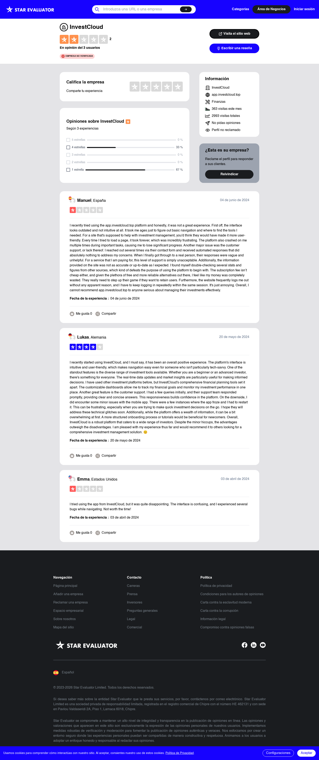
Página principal (65, 586)
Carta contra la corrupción (219, 611)
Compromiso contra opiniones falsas (227, 627)
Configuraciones (278, 753)
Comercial (134, 627)
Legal (131, 619)
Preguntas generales (142, 611)
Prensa (132, 594)
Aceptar (306, 753)
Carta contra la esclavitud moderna (226, 602)
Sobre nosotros (64, 619)
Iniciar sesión (304, 9)
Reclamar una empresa (70, 602)
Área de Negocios (271, 9)
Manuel (84, 201)
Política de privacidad (216, 586)
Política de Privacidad (180, 753)
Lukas (83, 337)
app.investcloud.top (226, 95)
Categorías (240, 9)
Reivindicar (229, 174)
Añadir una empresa (68, 594)
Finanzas (218, 102)
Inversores (134, 602)
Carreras (133, 586)
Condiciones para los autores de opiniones (231, 594)
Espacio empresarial (68, 611)
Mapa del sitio (63, 627)
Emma (83, 479)
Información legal (213, 619)
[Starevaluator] (30, 9)
